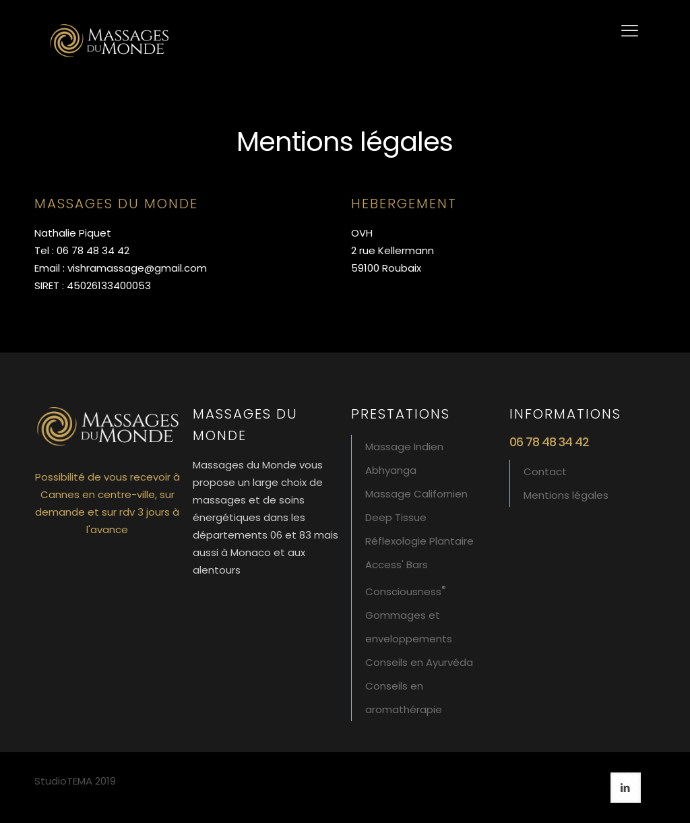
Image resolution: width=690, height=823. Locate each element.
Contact (545, 471)
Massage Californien (416, 494)
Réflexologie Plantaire (419, 541)
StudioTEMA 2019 (75, 781)
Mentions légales (566, 495)
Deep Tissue (396, 517)
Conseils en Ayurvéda (419, 662)
